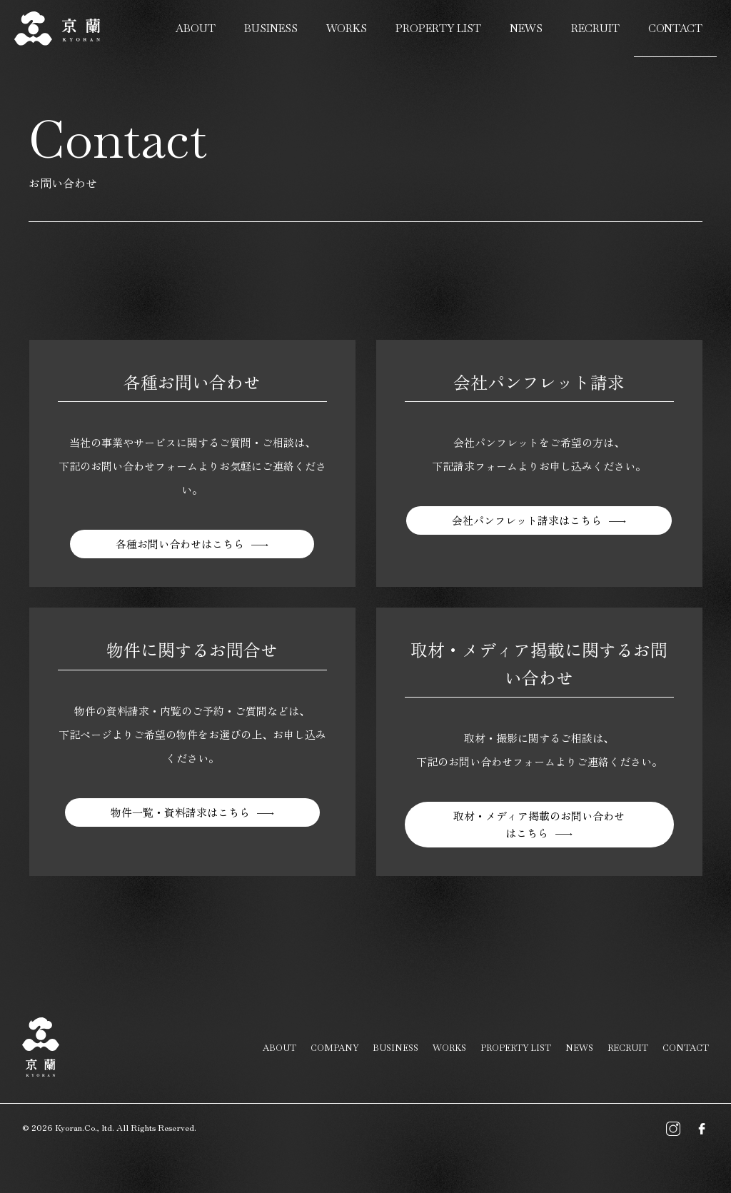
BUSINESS (271, 28)
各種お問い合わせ (180, 545)
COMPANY (334, 1048)
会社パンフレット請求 (527, 521)
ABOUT (196, 28)
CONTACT (675, 28)
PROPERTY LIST (438, 28)
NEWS (526, 28)
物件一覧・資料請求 (180, 813)
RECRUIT (595, 28)
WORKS (346, 28)
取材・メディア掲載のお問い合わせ (539, 826)
